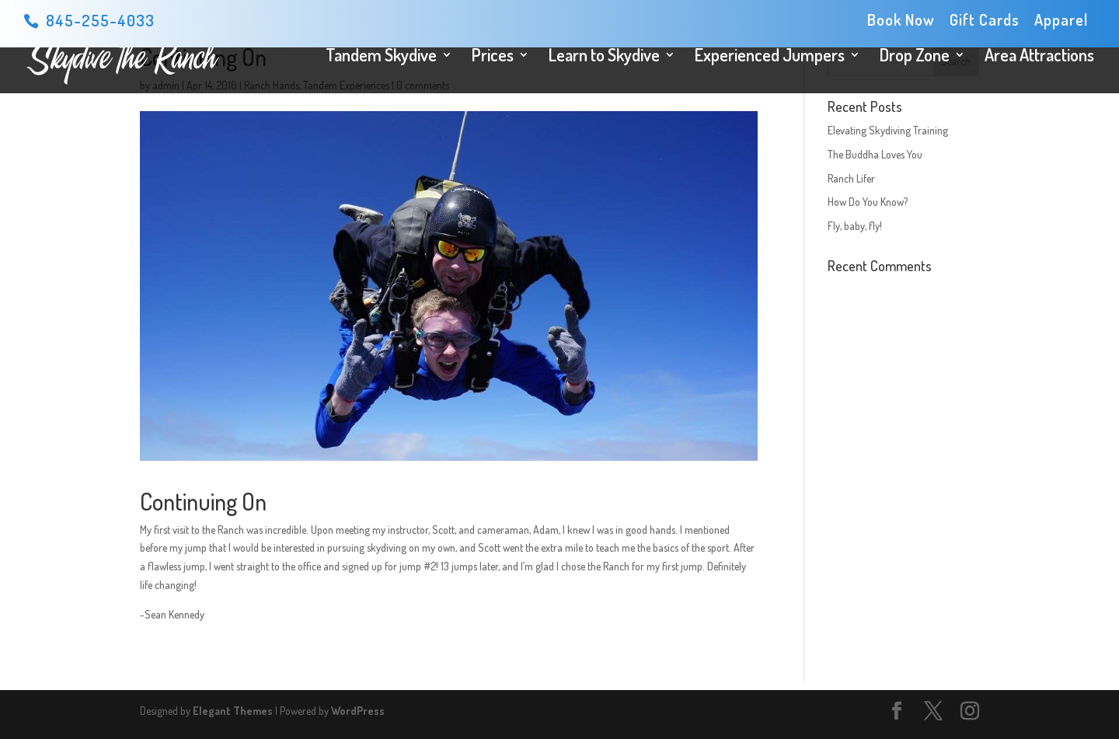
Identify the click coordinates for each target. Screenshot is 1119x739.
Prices (493, 57)
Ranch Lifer (851, 178)
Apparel (1061, 21)
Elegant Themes (233, 710)
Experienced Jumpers (770, 57)
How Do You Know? (868, 201)
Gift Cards (985, 21)
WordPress (358, 710)
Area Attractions (1039, 57)
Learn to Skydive (604, 57)
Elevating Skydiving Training (888, 130)
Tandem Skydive (381, 57)
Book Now (901, 21)
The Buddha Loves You (875, 154)
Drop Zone (915, 57)
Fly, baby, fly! (855, 225)
